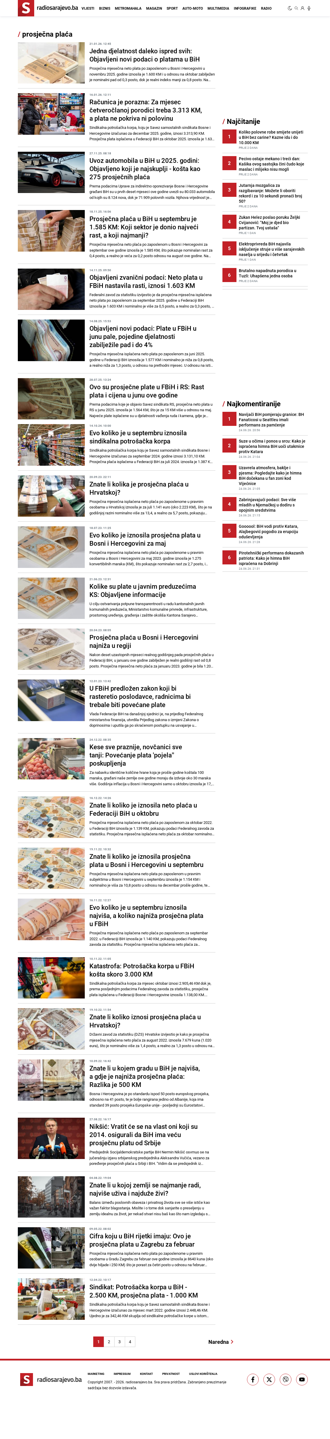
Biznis (104, 8)
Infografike (245, 8)
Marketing (96, 1374)
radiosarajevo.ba (139, 1382)
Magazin (154, 8)
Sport (172, 8)
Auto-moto (192, 8)
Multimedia (218, 8)
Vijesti (88, 8)
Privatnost (171, 1374)
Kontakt (146, 1374)
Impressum (122, 1374)
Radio (266, 8)
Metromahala (128, 8)
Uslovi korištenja (203, 1374)
